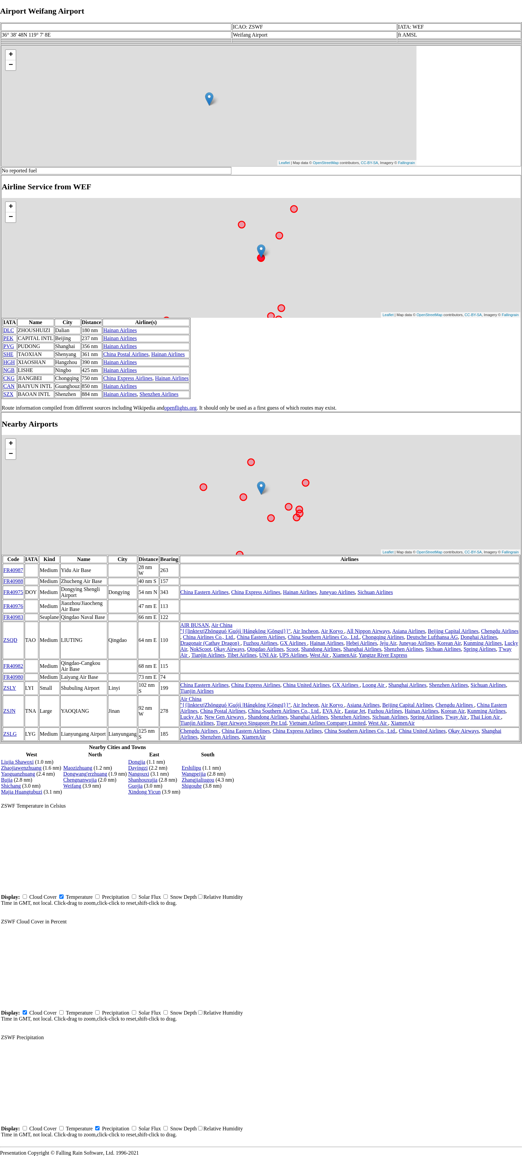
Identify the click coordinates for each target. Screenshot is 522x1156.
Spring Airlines (479, 649)
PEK (8, 338)
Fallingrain (406, 163)
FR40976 (13, 606)
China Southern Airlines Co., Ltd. (324, 637)
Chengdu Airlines (499, 631)
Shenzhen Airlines (158, 394)
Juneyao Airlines (337, 592)
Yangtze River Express (383, 655)
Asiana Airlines (408, 631)
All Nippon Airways (368, 631)
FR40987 (13, 570)
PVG (8, 346)
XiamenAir (344, 655)
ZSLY (9, 688)
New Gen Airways (224, 717)
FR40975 (13, 592)
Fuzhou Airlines (260, 643)
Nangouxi (138, 774)
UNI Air (268, 655)
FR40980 (13, 677)
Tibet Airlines (242, 655)
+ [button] (11, 55)
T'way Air (456, 717)
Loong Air (374, 685)
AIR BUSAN (194, 625)
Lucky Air (191, 717)
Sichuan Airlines (375, 592)
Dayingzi (138, 768)
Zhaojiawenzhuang (21, 768)
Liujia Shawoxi (17, 762)
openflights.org (180, 408)
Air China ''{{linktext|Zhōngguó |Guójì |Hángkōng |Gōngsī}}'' (235, 628)
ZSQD (10, 640)
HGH (9, 362)
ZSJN (9, 711)
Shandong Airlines (321, 649)
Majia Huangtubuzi (21, 792)
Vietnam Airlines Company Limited (327, 723)
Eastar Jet (355, 711)
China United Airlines (306, 685)
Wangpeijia (194, 774)
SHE (8, 354)
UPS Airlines (293, 655)
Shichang (11, 786)
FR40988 (13, 581)
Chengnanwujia (80, 780)
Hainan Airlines (120, 330)
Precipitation (115, 897)
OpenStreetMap (326, 163)
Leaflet (284, 163)
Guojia (135, 786)
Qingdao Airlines (265, 649)
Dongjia (136, 762)
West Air (320, 655)
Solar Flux (149, 897)
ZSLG (10, 734)
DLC (8, 330)
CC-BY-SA (369, 163)
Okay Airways (229, 649)
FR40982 (13, 666)
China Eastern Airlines (204, 592)
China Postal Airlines (125, 354)
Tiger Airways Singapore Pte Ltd (251, 723)
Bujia (7, 780)
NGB (9, 370)
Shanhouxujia (142, 780)
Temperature (79, 897)
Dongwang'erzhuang (85, 774)
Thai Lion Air (485, 717)
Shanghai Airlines (362, 649)
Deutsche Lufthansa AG (432, 637)
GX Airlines (293, 643)
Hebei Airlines (361, 643)
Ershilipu (191, 768)
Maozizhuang (77, 768)
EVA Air (332, 711)
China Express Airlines (127, 378)
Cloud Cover (43, 897)
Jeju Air (388, 643)
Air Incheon (306, 631)
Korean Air (449, 643)
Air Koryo (332, 631)
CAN (9, 386)
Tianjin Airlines (208, 655)
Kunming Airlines (482, 643)
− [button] (11, 65)
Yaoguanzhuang (18, 774)
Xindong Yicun (144, 792)
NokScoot (200, 649)
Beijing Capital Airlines (453, 631)
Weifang (72, 786)
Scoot (292, 649)
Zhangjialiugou (198, 780)
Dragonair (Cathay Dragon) (210, 643)
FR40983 (13, 617)
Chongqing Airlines (383, 637)
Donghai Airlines (478, 637)
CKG (9, 378)
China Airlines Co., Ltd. (208, 637)
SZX (8, 394)
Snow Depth (183, 897)
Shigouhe (192, 786)
